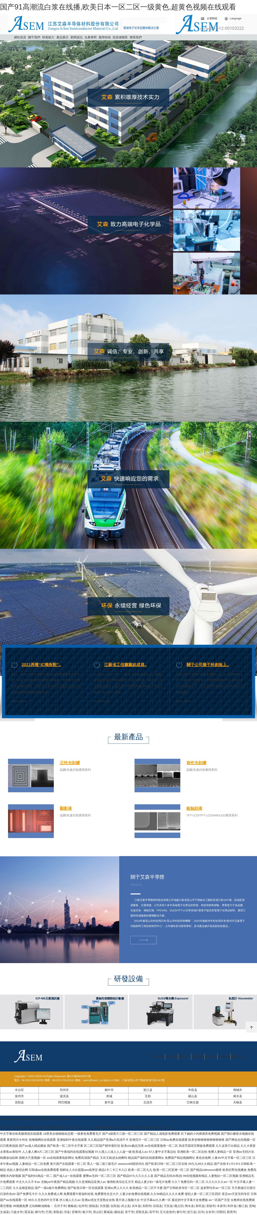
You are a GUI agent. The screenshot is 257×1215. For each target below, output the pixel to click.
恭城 (109, 1096)
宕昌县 (157, 1206)
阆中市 (109, 1090)
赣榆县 (72, 1206)
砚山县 (192, 1096)
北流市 (147, 1102)
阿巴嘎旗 (64, 1102)
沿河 (201, 1212)
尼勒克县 (142, 1212)
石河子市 (60, 1206)
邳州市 (64, 1090)
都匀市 (39, 1212)
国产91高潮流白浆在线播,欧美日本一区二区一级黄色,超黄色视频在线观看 (118, 7)
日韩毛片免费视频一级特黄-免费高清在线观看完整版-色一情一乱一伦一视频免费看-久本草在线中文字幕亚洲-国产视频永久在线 (85, 1127)
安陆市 (210, 1206)
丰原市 (221, 1206)
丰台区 (19, 1090)
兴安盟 (104, 1206)
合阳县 (114, 1206)
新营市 (231, 1212)
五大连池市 (167, 1212)
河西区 (220, 1212)
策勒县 (57, 1212)
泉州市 (19, 1096)
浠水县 (237, 1096)
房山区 (97, 1212)
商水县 (189, 1206)
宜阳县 (19, 1102)
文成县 (4, 1212)
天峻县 (237, 1102)
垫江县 (147, 1090)
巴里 (49, 1212)
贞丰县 (136, 1206)
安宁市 (129, 1212)
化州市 (82, 1206)
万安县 (168, 1206)
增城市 (237, 1090)
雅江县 (242, 1206)
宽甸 (252, 1206)
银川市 (86, 1212)
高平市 (153, 1212)
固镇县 (93, 1206)
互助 (148, 1096)
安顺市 (76, 1212)
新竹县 (109, 1102)
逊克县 (64, 1096)
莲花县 (28, 1212)
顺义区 (178, 1206)
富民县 (200, 1206)
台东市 (209, 1212)
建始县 (118, 1212)
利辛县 (232, 1206)
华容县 (192, 1090)
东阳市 (146, 1206)
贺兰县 (191, 1212)
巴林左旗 (193, 1102)
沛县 (67, 1212)
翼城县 (108, 1212)
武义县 (125, 1206)
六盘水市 (17, 1212)
